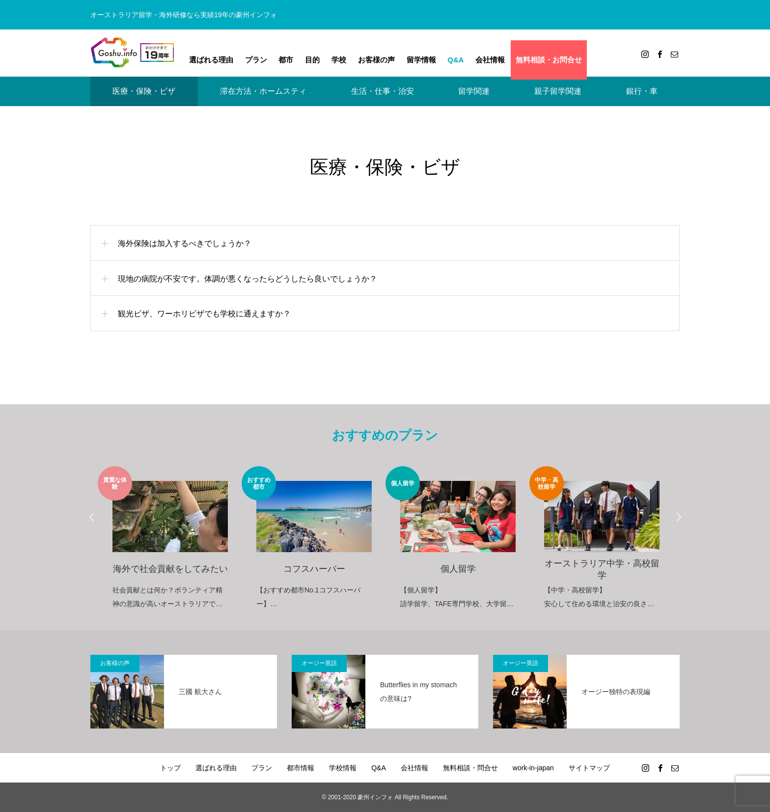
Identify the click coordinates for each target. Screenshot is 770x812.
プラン (256, 60)
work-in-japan (533, 768)
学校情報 (343, 768)
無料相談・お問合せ (549, 60)
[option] (169, 538)
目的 (312, 60)
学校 (338, 60)
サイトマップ (589, 768)
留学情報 (421, 60)
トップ (170, 768)
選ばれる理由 (211, 60)
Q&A (455, 60)
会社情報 (490, 60)
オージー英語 (319, 663)
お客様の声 (376, 60)
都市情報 (300, 768)
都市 (285, 60)
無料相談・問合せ (470, 768)
